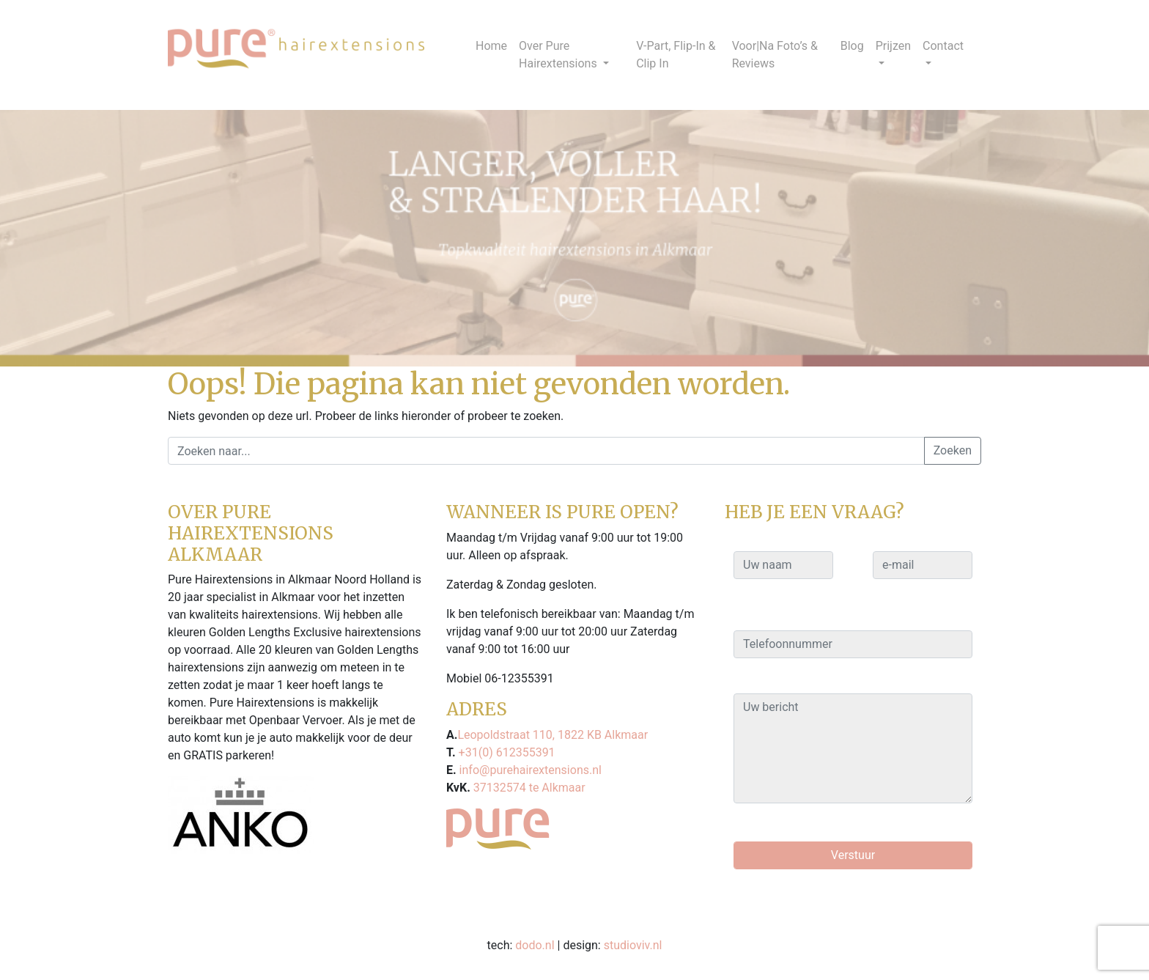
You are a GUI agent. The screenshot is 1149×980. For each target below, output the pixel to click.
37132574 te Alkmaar (527, 788)
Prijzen (893, 46)
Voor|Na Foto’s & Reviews (775, 54)
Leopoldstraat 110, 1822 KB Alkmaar (552, 735)
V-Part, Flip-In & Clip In (675, 54)
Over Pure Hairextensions (559, 54)
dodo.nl (534, 945)
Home (491, 46)
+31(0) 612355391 (505, 752)
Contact (943, 46)
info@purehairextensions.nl (529, 770)
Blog (852, 46)
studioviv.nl (633, 945)
